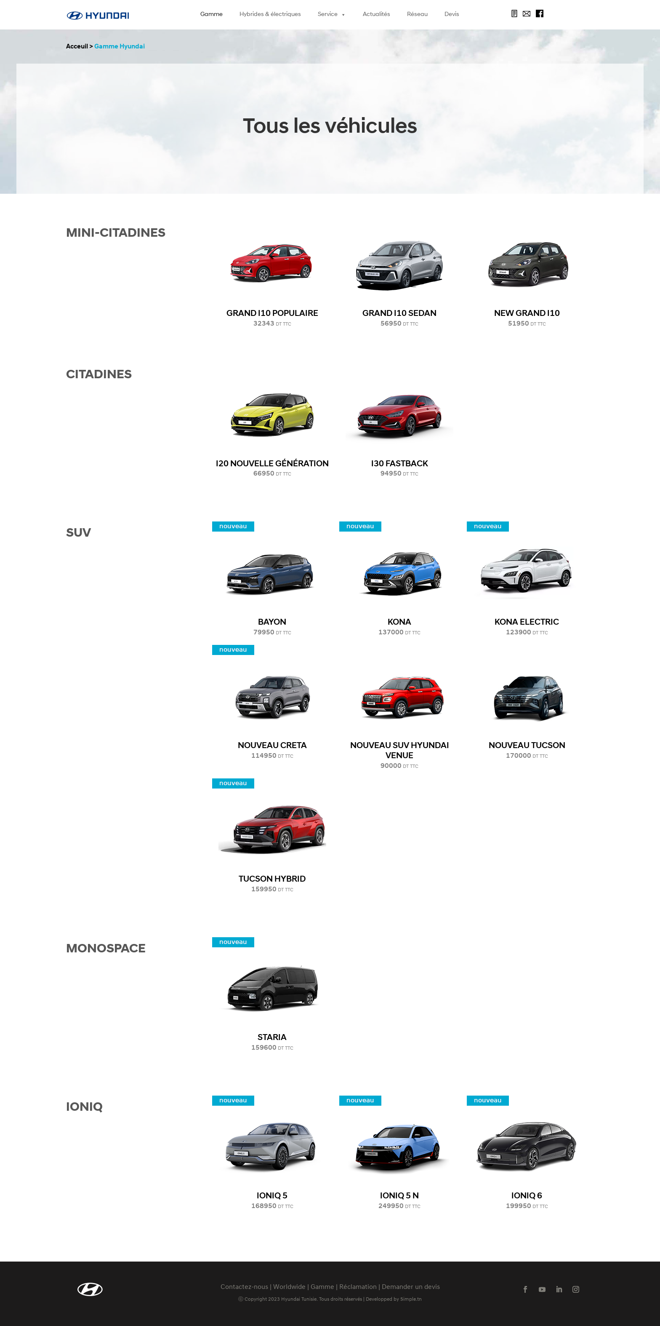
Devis (451, 14)
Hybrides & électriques (270, 14)
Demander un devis (411, 1287)
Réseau (417, 14)
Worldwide (289, 1287)
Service (332, 14)
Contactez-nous (244, 1287)
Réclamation (358, 1287)
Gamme (211, 14)
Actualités (376, 14)
